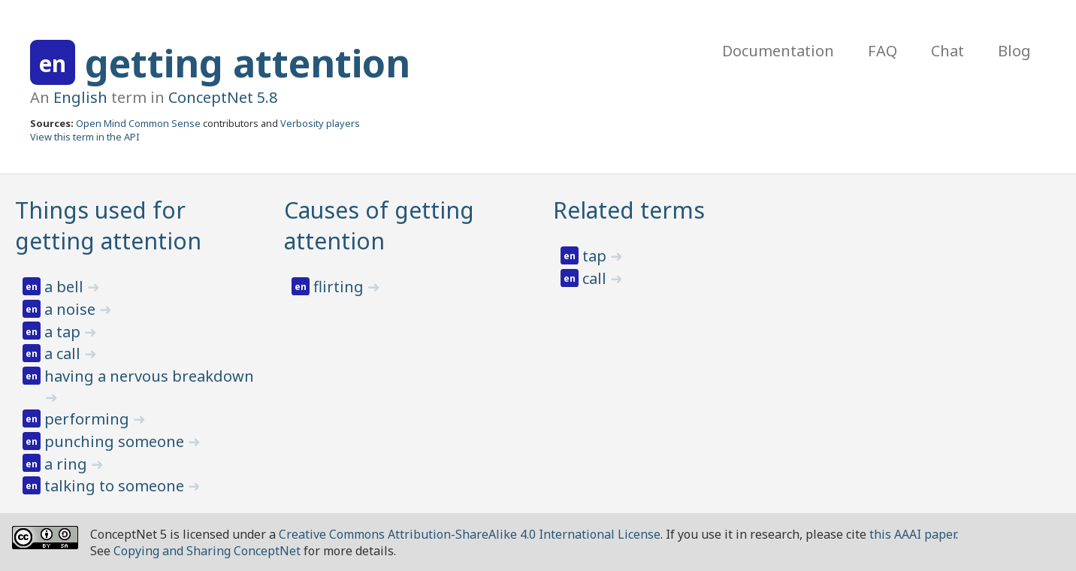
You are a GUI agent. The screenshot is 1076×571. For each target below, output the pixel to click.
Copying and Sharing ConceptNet (207, 550)
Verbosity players (320, 123)
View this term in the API (85, 137)
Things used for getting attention (108, 225)
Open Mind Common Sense (138, 123)
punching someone (116, 441)
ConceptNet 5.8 (222, 97)
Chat (947, 51)
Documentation (778, 51)
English (80, 97)
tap (596, 256)
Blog (1014, 51)
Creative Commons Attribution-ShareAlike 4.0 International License (469, 534)
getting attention (247, 63)
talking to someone (116, 486)
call (596, 278)
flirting (340, 286)
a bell (65, 286)
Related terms (629, 210)
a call (64, 353)
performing (88, 419)
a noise (71, 309)
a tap (64, 332)
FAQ (882, 51)
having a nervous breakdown (149, 376)
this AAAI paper (912, 534)
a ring (67, 464)
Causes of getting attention (379, 225)
